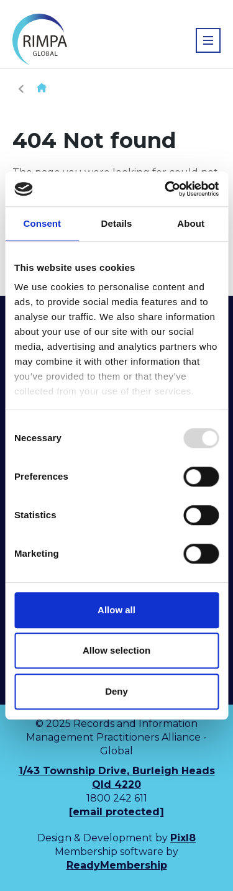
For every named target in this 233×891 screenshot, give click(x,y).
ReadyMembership (116, 865)
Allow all (116, 610)
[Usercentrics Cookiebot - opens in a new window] (166, 189)
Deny (116, 691)
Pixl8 (183, 838)
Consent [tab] (42, 223)
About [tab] (190, 223)
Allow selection (116, 650)
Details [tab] (116, 223)
